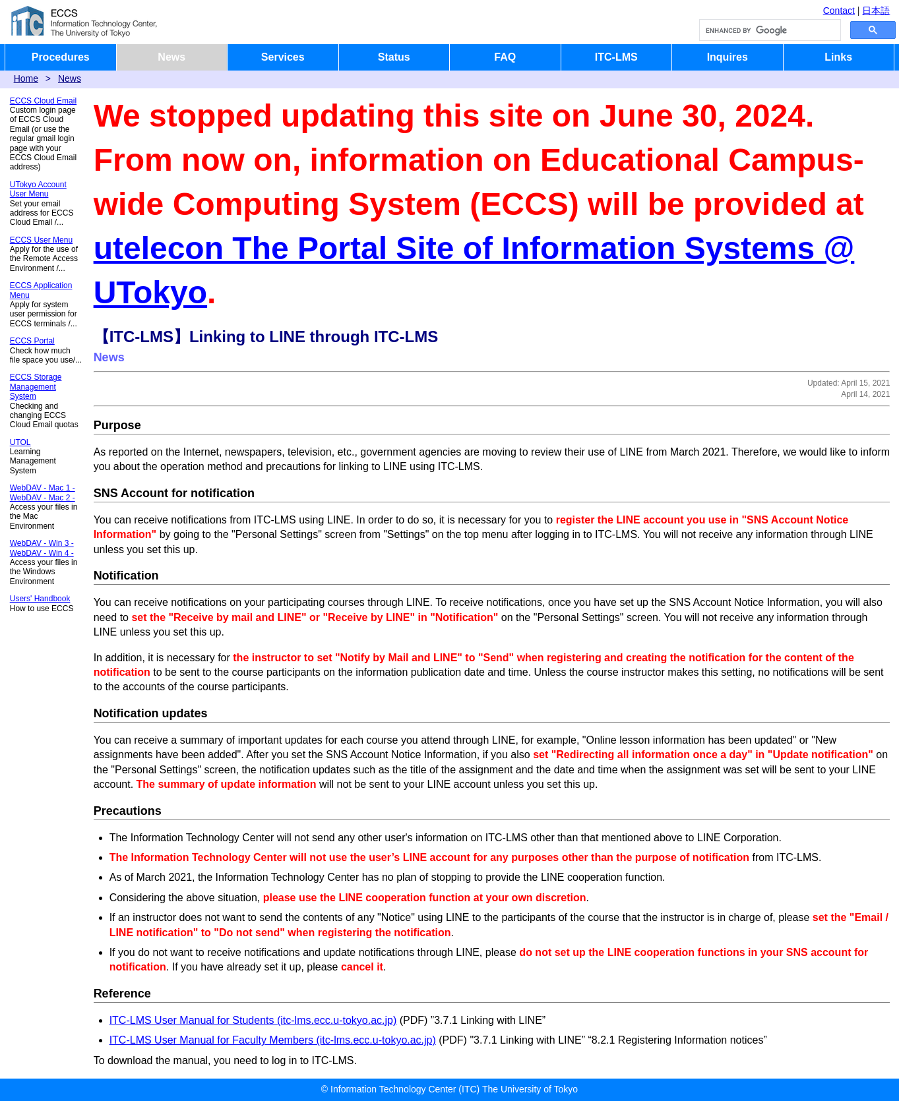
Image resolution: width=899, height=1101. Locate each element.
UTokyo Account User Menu (38, 189)
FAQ (505, 57)
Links (838, 57)
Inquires (727, 57)
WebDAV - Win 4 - (42, 553)
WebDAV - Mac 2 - (42, 497)
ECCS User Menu (41, 240)
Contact (839, 10)
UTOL (20, 442)
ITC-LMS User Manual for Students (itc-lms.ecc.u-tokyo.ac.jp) (253, 1020)
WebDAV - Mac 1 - (42, 487)
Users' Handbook (40, 598)
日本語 (876, 10)
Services (283, 57)
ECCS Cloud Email (43, 100)
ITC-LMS (616, 57)
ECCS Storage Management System (36, 386)
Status (394, 57)
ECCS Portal (32, 340)
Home (26, 78)
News (171, 57)
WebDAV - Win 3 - (42, 543)
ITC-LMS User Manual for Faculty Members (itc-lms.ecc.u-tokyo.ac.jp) (272, 1040)
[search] (769, 30)
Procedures (61, 57)
